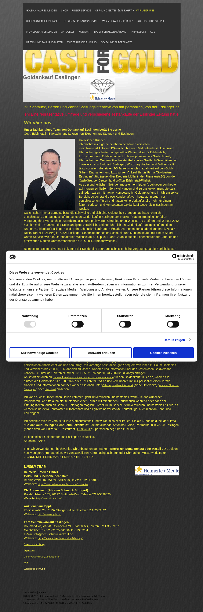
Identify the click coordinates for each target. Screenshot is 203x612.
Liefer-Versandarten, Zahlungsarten (42, 556)
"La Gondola (46, 233)
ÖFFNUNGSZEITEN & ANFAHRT (113, 10)
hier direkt (50, 389)
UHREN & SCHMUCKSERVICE (81, 21)
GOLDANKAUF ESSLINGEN (41, 10)
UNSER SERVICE (81, 10)
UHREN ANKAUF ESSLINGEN (42, 21)
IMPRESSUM (138, 32)
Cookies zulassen (163, 352)
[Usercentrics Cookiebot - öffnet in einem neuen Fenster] (175, 257)
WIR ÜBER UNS (145, 10)
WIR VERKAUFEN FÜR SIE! (117, 21)
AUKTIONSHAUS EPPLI (150, 21)
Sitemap (43, 592)
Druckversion (30, 592)
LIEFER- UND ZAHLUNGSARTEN (44, 42)
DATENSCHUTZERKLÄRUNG (110, 32)
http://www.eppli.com (49, 514)
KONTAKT (84, 32)
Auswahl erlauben (101, 352)
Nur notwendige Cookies (39, 352)
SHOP (64, 10)
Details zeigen (174, 340)
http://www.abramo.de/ (48, 498)
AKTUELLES (68, 32)
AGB (152, 32)
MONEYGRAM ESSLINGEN (41, 32)
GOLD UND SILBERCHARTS (116, 42)
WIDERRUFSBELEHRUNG (82, 42)
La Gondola (84, 429)
